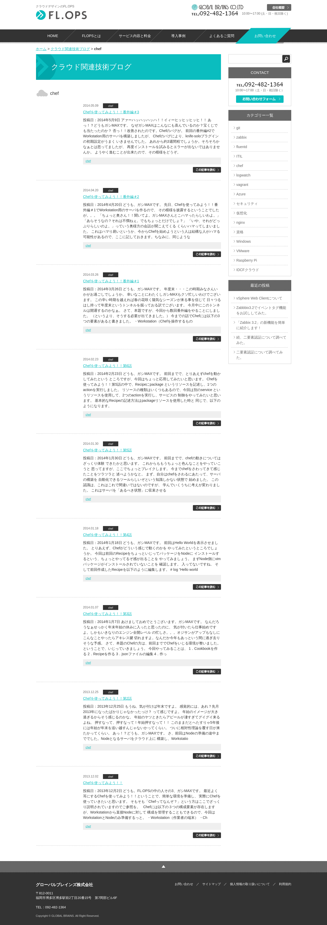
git (238, 128)
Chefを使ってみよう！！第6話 (107, 366)
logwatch (243, 175)
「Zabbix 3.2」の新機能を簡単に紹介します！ (260, 325)
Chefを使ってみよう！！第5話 (107, 450)
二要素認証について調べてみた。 (259, 355)
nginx (240, 222)
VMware (242, 251)
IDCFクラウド (247, 270)
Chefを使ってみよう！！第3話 (107, 614)
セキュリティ (247, 204)
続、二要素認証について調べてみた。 (261, 340)
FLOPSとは (91, 36)
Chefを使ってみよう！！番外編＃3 (111, 112)
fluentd (241, 147)
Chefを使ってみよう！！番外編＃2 (111, 197)
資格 (239, 232)
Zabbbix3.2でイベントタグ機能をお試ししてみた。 (261, 310)
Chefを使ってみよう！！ (103, 783)
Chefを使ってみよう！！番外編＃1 (111, 281)
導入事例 (178, 36)
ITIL (239, 156)
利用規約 (285, 884)
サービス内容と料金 (135, 36)
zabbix (241, 137)
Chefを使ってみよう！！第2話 (107, 698)
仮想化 (241, 213)
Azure (241, 194)
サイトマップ (211, 884)
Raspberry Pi (246, 260)
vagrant (242, 185)
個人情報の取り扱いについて (250, 884)
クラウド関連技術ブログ (70, 49)
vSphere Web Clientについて (259, 298)
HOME (53, 36)
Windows (243, 241)
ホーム (41, 49)
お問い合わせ (265, 36)
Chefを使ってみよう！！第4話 (107, 535)
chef (110, 106)
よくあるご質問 (221, 36)
